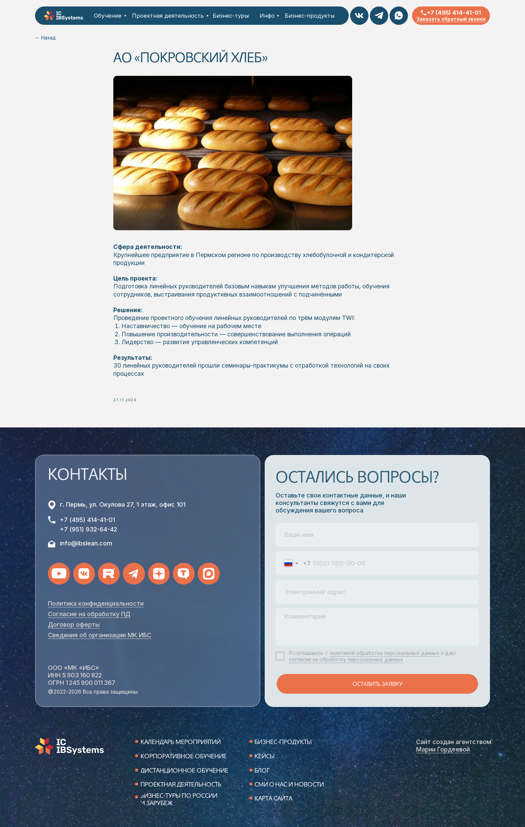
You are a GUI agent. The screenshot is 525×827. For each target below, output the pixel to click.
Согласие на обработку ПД (89, 614)
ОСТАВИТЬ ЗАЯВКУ (377, 684)
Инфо (267, 15)
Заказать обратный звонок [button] (451, 19)
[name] (377, 535)
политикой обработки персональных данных (384, 653)
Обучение (107, 15)
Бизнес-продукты (309, 15)
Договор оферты (74, 624)
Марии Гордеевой (443, 749)
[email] (377, 592)
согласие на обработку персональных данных (346, 659)
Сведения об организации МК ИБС (99, 635)
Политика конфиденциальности (96, 603)
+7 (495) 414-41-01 (454, 12)
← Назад (45, 37)
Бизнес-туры (231, 15)
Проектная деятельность (168, 15)
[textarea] (377, 626)
